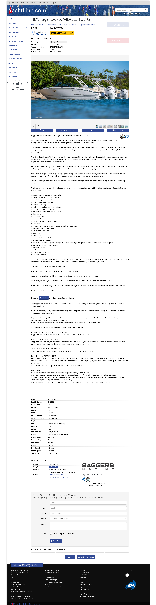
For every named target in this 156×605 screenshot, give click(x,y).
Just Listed (14, 577)
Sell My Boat (13, 3)
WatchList (42, 3)
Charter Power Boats (52, 573)
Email (44, 508)
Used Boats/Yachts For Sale (20, 573)
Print (42, 130)
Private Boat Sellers (86, 584)
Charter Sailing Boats (52, 570)
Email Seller (117, 29)
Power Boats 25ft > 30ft (54, 25)
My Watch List (15, 587)
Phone (44, 513)
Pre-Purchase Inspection (41, 38)
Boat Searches (15, 582)
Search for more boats (86, 557)
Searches (28, 3)
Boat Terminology (51, 580)
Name (44, 503)
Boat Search (13, 23)
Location (43, 519)
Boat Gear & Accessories (19, 584)
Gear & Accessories (15, 54)
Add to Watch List (67, 130)
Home (10, 19)
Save (44, 533)
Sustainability (13, 68)
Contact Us (12, 76)
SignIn (53, 3)
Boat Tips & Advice (15, 59)
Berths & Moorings (15, 41)
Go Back (70, 557)
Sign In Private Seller (86, 587)
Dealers (82, 570)
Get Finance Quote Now (62, 33)
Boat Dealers (13, 72)
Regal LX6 (87, 25)
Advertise (12, 63)
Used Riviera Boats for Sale (54, 587)
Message (43, 524)
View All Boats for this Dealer (59, 477)
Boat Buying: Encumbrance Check (21, 592)
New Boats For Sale (37, 25)
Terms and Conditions (87, 596)
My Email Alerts (15, 589)
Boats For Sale (13, 28)
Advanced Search (132, 13)
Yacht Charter (13, 45)
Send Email (56, 541)
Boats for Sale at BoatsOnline (20, 596)
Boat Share (12, 50)
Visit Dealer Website (56, 475)
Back (92, 130)
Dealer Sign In (84, 573)
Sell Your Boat (14, 32)
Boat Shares (49, 584)
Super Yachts (15, 575)
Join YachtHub (84, 575)
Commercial (12, 37)
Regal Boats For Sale (70, 25)
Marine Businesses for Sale (54, 582)
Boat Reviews (84, 582)
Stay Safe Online (85, 594)
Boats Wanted (84, 589)
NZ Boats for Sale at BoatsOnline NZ (22, 599)
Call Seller (117, 36)
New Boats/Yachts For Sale (19, 570)
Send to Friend (117, 130)
